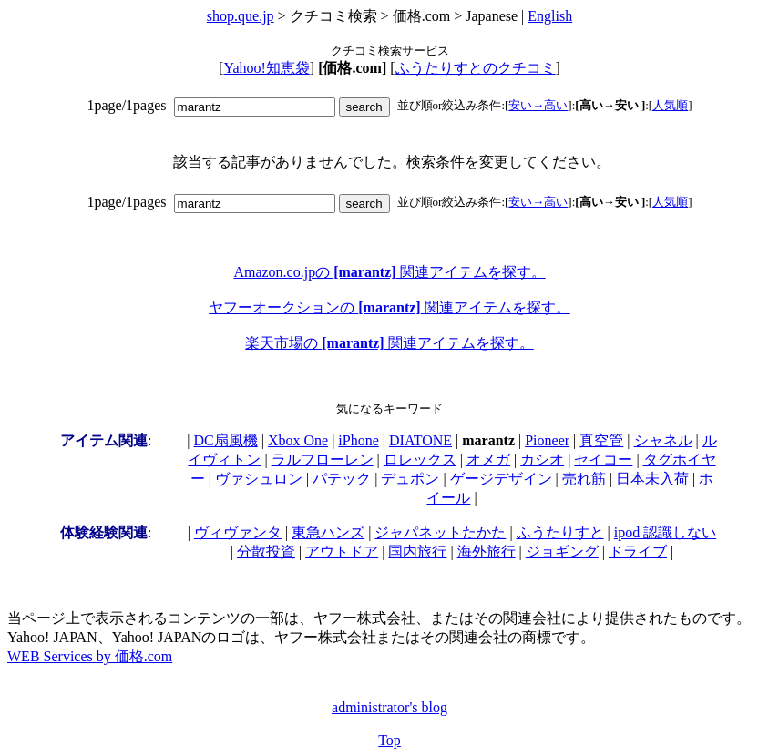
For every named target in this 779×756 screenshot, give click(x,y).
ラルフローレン (323, 459)
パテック (342, 478)
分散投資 (266, 551)
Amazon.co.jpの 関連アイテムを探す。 (389, 272)
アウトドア (341, 551)
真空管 (601, 440)
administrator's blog (389, 707)
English (550, 16)
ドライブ (638, 551)
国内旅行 (417, 551)
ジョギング (562, 551)
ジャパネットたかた (440, 532)
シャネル (663, 440)
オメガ (488, 459)
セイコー (603, 459)
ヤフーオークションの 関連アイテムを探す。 (389, 307)
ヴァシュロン (258, 478)
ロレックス (420, 459)
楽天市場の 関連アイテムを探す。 (389, 343)
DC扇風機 (226, 440)
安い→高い (538, 105)
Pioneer (547, 440)
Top (389, 740)
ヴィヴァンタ (238, 532)
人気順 (670, 105)
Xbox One (298, 440)
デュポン (410, 478)
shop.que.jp (240, 16)
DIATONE (420, 440)
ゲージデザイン (501, 478)
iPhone (358, 440)
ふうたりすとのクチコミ (475, 68)
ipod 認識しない (665, 532)
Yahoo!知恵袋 (266, 68)
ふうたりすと (560, 532)
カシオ (542, 459)
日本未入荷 (652, 478)
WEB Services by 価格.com (89, 656)
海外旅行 (486, 551)
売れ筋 (584, 478)
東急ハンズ (328, 532)
